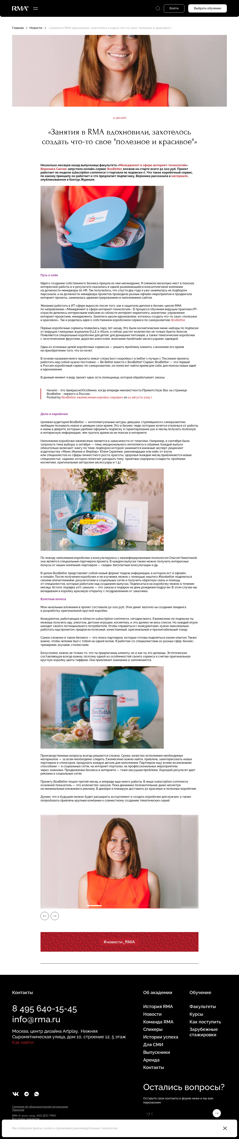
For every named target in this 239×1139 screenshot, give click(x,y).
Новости (36, 28)
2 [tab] (111, 905)
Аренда (151, 1060)
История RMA (158, 1006)
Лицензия (18, 1109)
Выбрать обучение (207, 8)
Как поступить (205, 1022)
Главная (18, 28)
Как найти (22, 1042)
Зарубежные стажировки (204, 1032)
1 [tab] (94, 905)
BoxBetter (178, 320)
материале (179, 176)
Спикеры (153, 1029)
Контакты (153, 1067)
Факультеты (203, 1006)
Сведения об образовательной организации (40, 1106)
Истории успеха (160, 1037)
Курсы (196, 1014)
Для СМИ (153, 1044)
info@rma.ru (36, 1019)
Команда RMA (158, 1022)
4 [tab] (144, 905)
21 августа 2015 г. (140, 397)
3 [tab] (127, 905)
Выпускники (156, 1052)
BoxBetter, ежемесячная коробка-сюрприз (92, 397)
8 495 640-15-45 (44, 1008)
